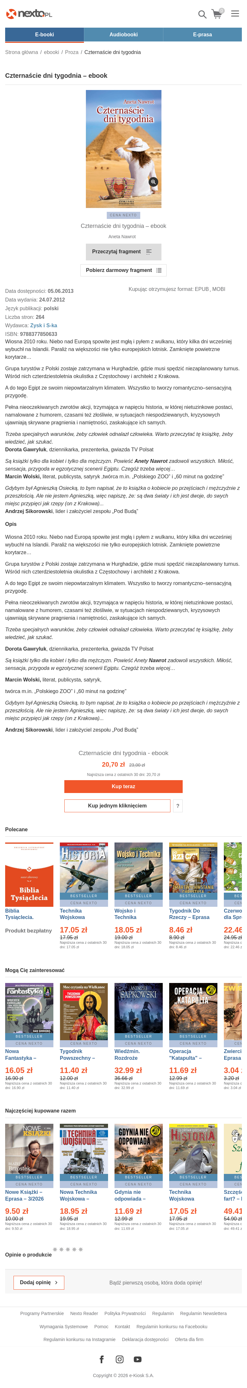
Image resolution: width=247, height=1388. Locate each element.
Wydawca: (17, 325)
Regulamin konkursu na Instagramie (79, 1339)
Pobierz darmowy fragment (119, 270)
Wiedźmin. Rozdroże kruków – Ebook (134, 1058)
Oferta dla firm (189, 1339)
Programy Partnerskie (42, 1313)
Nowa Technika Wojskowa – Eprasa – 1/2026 (79, 1198)
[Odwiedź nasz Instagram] (119, 1359)
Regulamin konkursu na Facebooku (171, 1326)
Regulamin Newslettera (203, 1313)
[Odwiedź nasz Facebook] (101, 1359)
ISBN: (12, 334)
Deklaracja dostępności (145, 1339)
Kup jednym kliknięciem (117, 805)
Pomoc (101, 1326)
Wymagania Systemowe (64, 1326)
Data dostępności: (26, 291)
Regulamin (163, 1313)
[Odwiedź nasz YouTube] (138, 1359)
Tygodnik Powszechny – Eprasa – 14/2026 (80, 1058)
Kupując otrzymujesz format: (161, 289)
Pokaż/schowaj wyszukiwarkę (202, 14)
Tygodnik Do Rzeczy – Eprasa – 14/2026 (189, 917)
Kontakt (122, 1326)
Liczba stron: (20, 317)
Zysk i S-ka (43, 325)
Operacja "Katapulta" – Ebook (185, 1058)
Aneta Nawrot (122, 236)
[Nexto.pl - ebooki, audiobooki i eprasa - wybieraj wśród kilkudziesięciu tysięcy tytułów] (29, 14)
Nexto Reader (84, 1313)
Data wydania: (22, 299)
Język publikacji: (24, 308)
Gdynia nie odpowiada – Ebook (130, 1198)
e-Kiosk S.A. (141, 1375)
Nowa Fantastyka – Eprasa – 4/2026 (24, 1058)
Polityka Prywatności (125, 1313)
